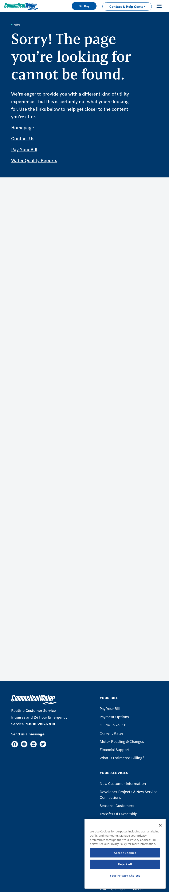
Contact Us (22, 138)
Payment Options (114, 716)
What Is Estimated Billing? (122, 757)
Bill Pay (84, 6)
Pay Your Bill (24, 149)
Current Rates (111, 733)
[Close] (160, 825)
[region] (125, 854)
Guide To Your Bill (115, 724)
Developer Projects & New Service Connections (128, 794)
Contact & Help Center (127, 6)
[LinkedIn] (33, 744)
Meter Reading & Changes (122, 741)
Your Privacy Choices (125, 875)
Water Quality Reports (34, 160)
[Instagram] (24, 744)
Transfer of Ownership (118, 813)
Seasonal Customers (117, 805)
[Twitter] (42, 744)
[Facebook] (14, 744)
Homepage (22, 127)
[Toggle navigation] (159, 6)
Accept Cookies (125, 853)
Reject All (125, 864)
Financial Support (115, 749)
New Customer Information (123, 783)
